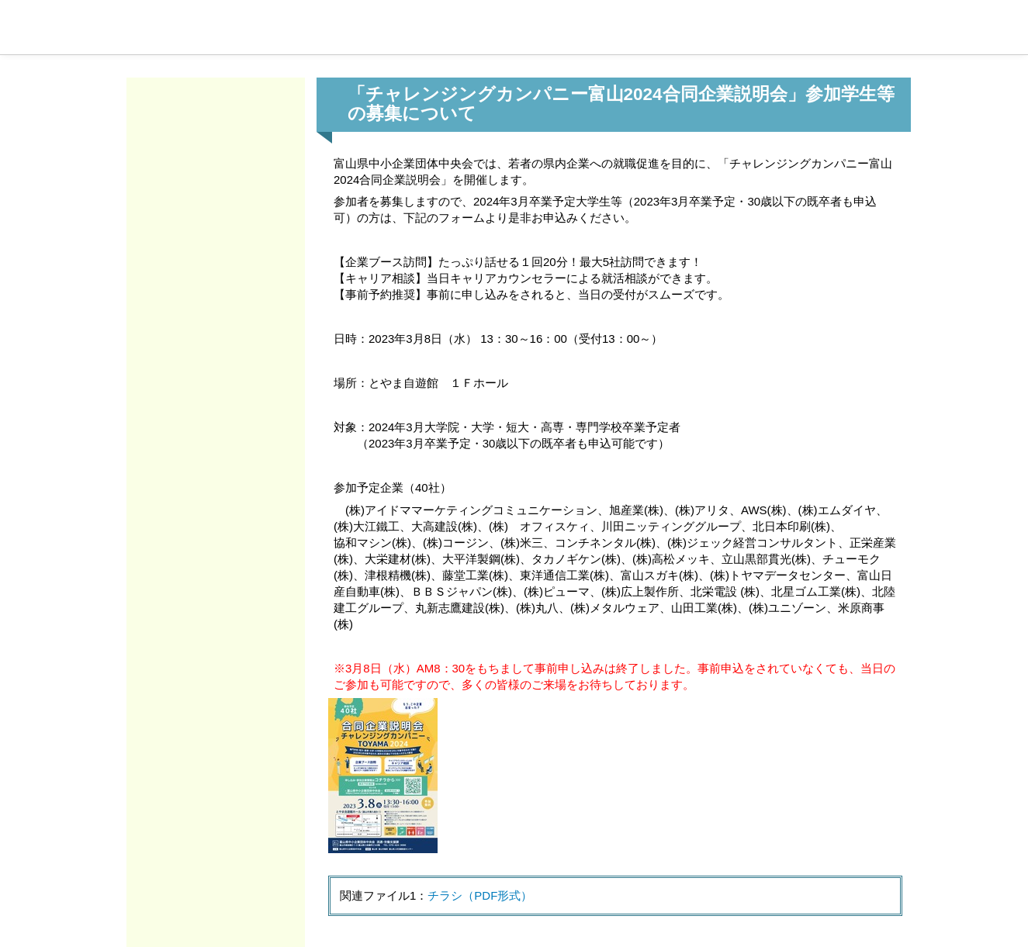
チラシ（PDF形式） (479, 895)
